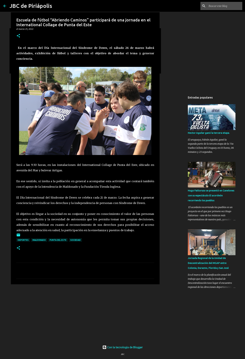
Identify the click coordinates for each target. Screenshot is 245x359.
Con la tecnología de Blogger (122, 347)
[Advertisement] (85, 313)
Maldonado (39, 240)
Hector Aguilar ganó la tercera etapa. (209, 133)
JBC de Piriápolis (31, 6)
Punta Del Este (58, 240)
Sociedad (75, 240)
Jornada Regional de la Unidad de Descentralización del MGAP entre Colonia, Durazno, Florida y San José (208, 263)
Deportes (23, 240)
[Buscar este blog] (224, 6)
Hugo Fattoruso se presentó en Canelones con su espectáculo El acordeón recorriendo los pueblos (211, 195)
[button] (18, 36)
